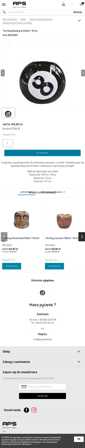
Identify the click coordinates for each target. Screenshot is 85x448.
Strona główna (10, 19)
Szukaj (77, 12)
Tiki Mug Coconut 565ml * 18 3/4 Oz (64, 238)
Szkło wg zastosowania (41, 19)
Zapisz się (42, 396)
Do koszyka (42, 153)
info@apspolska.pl (42, 339)
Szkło (23, 19)
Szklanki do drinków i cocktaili (17, 23)
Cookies (35, 444)
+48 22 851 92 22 (44, 323)
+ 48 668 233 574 (47, 319)
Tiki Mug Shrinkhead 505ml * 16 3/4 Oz (20, 240)
